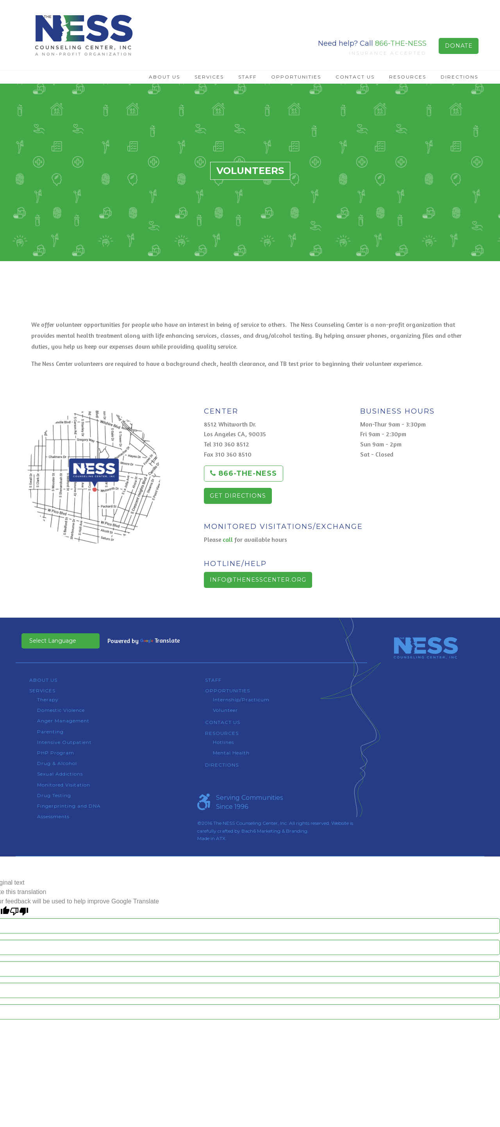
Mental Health (231, 753)
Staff (247, 77)
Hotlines (223, 742)
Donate (459, 45)
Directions (459, 77)
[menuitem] (164, 77)
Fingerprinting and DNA (69, 806)
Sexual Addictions (60, 774)
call (228, 539)
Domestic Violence (61, 710)
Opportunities (296, 77)
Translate (160, 640)
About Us (164, 77)
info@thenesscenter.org (258, 579)
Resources (407, 77)
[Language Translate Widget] (60, 641)
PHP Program (55, 753)
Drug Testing (54, 795)
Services (209, 77)
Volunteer (225, 710)
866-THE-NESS (401, 43)
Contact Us (355, 77)
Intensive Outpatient (64, 742)
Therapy (48, 699)
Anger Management (63, 721)
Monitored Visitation (63, 785)
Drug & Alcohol (57, 763)
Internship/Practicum (241, 699)
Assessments (53, 816)
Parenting (50, 732)
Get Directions (238, 495)
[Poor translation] (19, 911)
